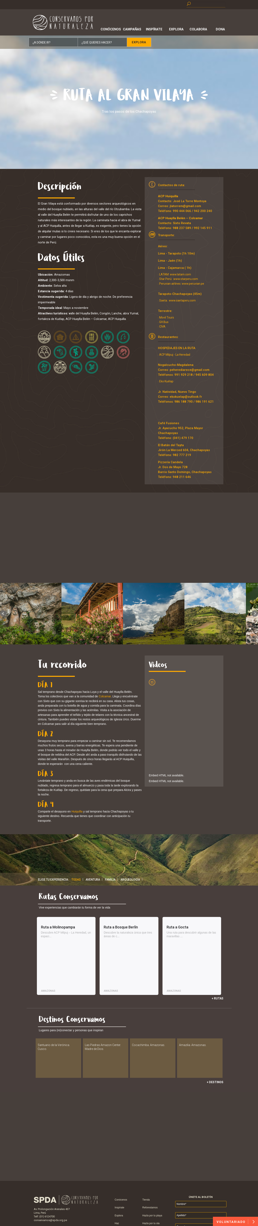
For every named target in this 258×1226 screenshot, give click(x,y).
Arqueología (130, 879)
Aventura (93, 879)
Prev (3, 613)
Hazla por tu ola (151, 1223)
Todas (76, 879)
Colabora (198, 29)
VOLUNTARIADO (236, 1221)
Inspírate (154, 29)
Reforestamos (150, 1207)
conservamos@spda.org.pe (50, 1220)
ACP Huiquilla (168, 196)
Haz (117, 1223)
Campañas (132, 29)
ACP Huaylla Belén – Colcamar (180, 218)
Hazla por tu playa (152, 1215)
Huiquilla (77, 811)
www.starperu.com (185, 279)
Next (254, 613)
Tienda (146, 1199)
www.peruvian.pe (193, 283)
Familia (110, 879)
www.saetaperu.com (182, 300)
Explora (176, 29)
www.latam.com (180, 274)
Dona (220, 29)
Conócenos (110, 29)
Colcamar (105, 696)
